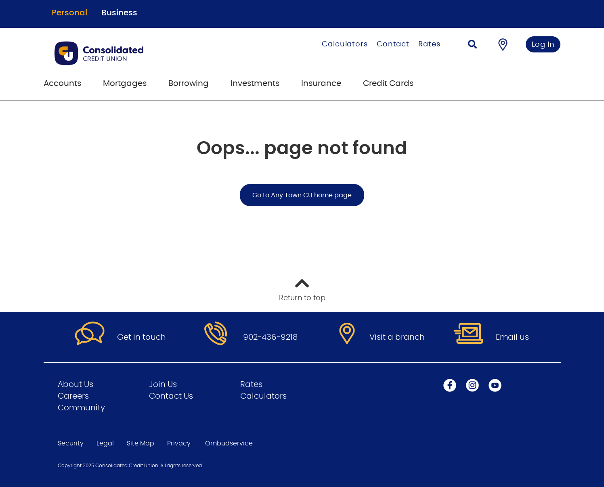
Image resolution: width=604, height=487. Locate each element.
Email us (512, 337)
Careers (73, 396)
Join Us (163, 384)
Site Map (140, 443)
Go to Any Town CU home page (302, 195)
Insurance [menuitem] (321, 83)
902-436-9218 (270, 337)
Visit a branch (397, 337)
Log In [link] (543, 44)
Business (119, 13)
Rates (429, 44)
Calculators (345, 44)
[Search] (472, 45)
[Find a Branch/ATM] (503, 44)
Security (71, 443)
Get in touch (141, 337)
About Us (75, 384)
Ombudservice (229, 443)
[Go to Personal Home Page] (139, 53)
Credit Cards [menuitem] (388, 83)
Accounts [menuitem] (62, 83)
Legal (105, 443)
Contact (393, 44)
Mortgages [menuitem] (125, 83)
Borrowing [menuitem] (188, 83)
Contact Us (171, 396)
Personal (69, 13)
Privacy (179, 443)
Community (81, 408)
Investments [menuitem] (255, 83)
